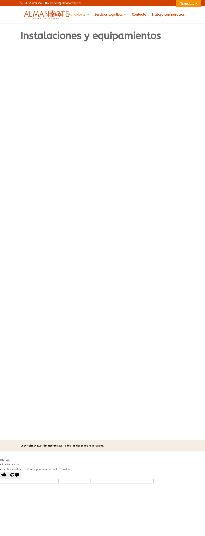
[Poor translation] (14, 475)
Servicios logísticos (108, 14)
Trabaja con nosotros (168, 14)
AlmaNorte (76, 14)
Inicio (59, 14)
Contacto (139, 14)
